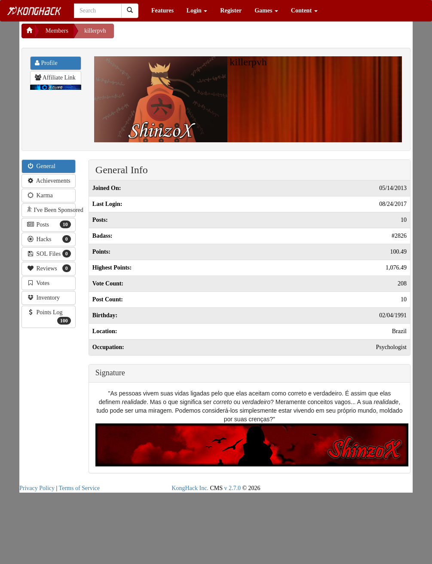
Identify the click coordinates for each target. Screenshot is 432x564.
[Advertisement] (182, 34)
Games (266, 10)
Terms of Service (79, 488)
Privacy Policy (37, 488)
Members (57, 31)
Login (197, 10)
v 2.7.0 (232, 488)
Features (162, 10)
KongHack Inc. (190, 488)
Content (304, 10)
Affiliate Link (55, 77)
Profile (46, 63)
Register (231, 10)
